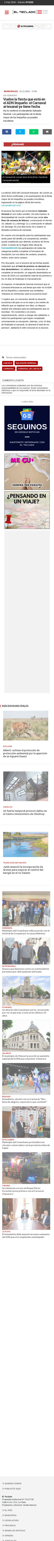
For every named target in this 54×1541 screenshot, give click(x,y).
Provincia (9, 1525)
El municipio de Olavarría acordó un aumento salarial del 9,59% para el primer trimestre (25, 1057)
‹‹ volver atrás (27, 402)
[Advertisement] (26, 59)
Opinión (7, 1536)
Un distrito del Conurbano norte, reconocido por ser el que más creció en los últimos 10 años (25, 1012)
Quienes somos (12, 1483)
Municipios (9, 1515)
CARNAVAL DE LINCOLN (29, 369)
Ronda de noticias (13, 1530)
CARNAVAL (8, 369)
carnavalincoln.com (11, 205)
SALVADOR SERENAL (26, 363)
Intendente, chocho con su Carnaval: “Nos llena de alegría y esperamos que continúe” (24, 1100)
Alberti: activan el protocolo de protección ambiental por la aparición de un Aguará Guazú (25, 753)
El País (7, 1510)
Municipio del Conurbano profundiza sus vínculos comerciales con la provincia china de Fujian (26, 1145)
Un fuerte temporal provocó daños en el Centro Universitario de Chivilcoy (25, 812)
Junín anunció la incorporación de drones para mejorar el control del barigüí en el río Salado (23, 869)
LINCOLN (7, 363)
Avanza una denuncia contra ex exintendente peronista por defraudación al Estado (25, 970)
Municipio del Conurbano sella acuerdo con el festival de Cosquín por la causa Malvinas (25, 932)
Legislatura (10, 1520)
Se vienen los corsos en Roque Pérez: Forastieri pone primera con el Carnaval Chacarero (23, 1191)
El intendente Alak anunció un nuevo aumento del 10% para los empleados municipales (26, 1235)
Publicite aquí (11, 1489)
